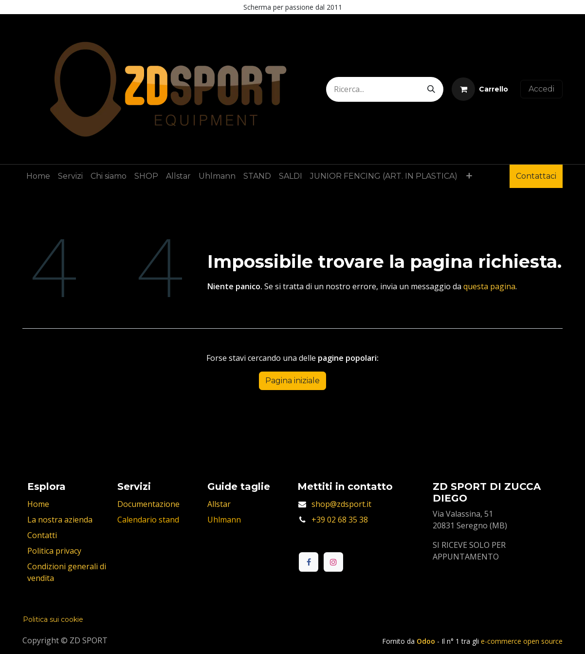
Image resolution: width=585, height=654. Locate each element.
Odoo (427, 641)
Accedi (541, 88)
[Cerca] (431, 89)
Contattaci (536, 176)
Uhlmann (224, 519)
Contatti (42, 535)
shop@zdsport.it (341, 504)
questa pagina (489, 286)
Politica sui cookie (53, 619)
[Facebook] (308, 562)
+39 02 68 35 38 (339, 519)
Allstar (219, 504)
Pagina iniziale (292, 380)
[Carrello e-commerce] (479, 89)
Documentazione (148, 504)
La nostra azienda (59, 519)
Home (38, 504)
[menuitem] (38, 176)
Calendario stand (148, 519)
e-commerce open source (522, 641)
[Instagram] (333, 562)
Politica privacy (54, 550)
